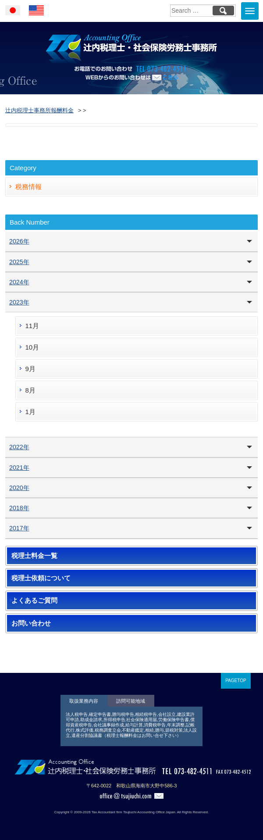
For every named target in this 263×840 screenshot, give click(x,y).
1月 (30, 411)
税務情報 (28, 186)
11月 (32, 325)
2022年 (19, 446)
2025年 (19, 261)
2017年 (19, 528)
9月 (30, 368)
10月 (32, 347)
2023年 (19, 302)
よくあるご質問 (34, 600)
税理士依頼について (41, 578)
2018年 (19, 507)
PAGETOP (235, 680)
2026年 (19, 241)
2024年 (19, 282)
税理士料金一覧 (34, 555)
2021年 (19, 467)
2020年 (19, 487)
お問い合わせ (31, 623)
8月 (30, 390)
